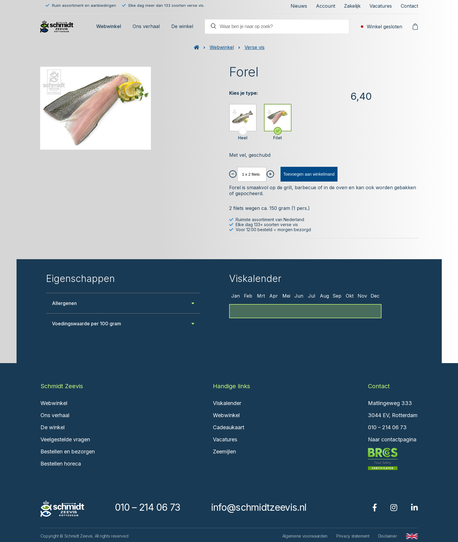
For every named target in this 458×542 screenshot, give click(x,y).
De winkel (182, 26)
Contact (409, 6)
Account (325, 6)
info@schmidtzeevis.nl (258, 507)
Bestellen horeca (60, 464)
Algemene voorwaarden (305, 535)
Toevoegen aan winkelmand (309, 174)
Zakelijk (352, 6)
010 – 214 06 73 (387, 427)
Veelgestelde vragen (65, 439)
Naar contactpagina (392, 439)
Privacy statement (352, 535)
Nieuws (299, 6)
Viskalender (227, 403)
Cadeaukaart (228, 427)
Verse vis (255, 47)
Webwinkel (108, 26)
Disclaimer (387, 535)
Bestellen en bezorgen (67, 451)
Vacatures (380, 6)
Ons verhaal (146, 26)
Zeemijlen (224, 451)
